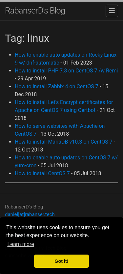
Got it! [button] (61, 261)
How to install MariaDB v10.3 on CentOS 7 (64, 142)
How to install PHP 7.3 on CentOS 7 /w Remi (66, 71)
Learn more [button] (20, 244)
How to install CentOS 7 (42, 173)
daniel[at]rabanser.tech (30, 214)
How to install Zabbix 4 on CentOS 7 (56, 86)
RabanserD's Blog (35, 10)
